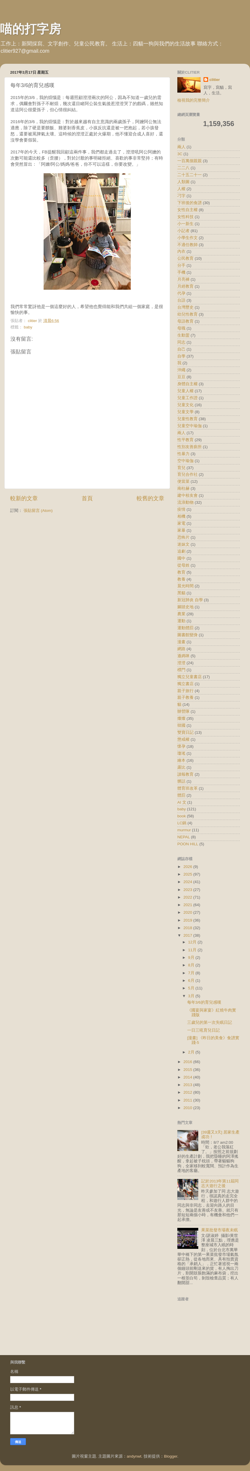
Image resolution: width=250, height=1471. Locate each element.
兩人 (181, 433)
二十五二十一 (189, 175)
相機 (181, 516)
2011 (188, 1100)
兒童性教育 (187, 419)
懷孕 (181, 746)
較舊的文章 (150, 498)
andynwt (134, 1456)
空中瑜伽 (185, 461)
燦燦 (181, 718)
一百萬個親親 (189, 161)
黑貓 (181, 593)
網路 (181, 649)
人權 (181, 189)
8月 (191, 965)
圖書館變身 (187, 635)
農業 (181, 614)
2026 (188, 866)
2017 (188, 935)
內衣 (181, 251)
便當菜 (183, 481)
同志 (181, 342)
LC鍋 (181, 823)
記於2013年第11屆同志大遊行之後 (220, 1183)
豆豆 (181, 377)
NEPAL (183, 837)
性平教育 (185, 440)
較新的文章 (24, 498)
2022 (188, 897)
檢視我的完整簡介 (193, 100)
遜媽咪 (183, 656)
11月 (193, 950)
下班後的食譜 (189, 203)
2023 (188, 889)
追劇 (181, 551)
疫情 (181, 509)
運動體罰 (185, 628)
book (181, 816)
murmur (184, 830)
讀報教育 (185, 774)
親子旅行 (185, 691)
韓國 (181, 725)
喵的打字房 (30, 29)
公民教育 (185, 258)
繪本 (181, 760)
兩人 (181, 147)
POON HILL (187, 844)
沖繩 (181, 370)
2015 (188, 1069)
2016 (188, 1062)
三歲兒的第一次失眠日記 (209, 1022)
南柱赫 (183, 488)
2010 (188, 1108)
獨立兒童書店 (189, 677)
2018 (188, 928)
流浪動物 (185, 502)
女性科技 (185, 217)
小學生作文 (187, 238)
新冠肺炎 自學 (190, 600)
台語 (181, 300)
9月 (191, 957)
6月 (191, 980)
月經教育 (185, 286)
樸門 (181, 670)
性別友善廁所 (189, 447)
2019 (188, 920)
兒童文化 (185, 405)
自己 (181, 349)
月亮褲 (183, 279)
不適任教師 (187, 245)
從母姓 (183, 565)
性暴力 (183, 454)
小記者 (183, 231)
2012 (188, 1092)
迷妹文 (183, 544)
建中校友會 (187, 495)
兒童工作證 (187, 398)
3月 (191, 996)
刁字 (181, 196)
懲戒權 (183, 739)
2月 (191, 1052)
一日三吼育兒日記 (203, 1030)
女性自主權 (187, 210)
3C (179, 154)
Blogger (170, 1456)
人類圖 (183, 182)
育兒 (181, 468)
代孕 (181, 293)
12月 (193, 942)
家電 (181, 523)
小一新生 (185, 224)
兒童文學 (185, 412)
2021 (188, 905)
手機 (181, 272)
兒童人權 (185, 391)
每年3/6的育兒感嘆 (204, 1002)
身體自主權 (187, 384)
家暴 (181, 530)
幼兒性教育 (187, 314)
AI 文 (181, 802)
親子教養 (185, 697)
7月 (191, 973)
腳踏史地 (185, 607)
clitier (214, 79)
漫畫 (181, 642)
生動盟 (183, 335)
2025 (188, 874)
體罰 (181, 795)
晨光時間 (185, 586)
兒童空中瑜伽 (189, 426)
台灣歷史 (185, 307)
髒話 (181, 781)
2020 (188, 912)
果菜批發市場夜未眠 (219, 1230)
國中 (181, 558)
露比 (181, 767)
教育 (181, 572)
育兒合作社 (187, 474)
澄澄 (181, 663)
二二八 (183, 168)
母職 (181, 328)
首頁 (87, 498)
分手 (181, 265)
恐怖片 (183, 537)
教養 (181, 579)
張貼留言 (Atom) (38, 510)
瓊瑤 (181, 753)
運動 (181, 621)
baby (28, 327)
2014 (188, 1077)
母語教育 (185, 321)
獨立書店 (185, 684)
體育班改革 (187, 788)
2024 (188, 882)
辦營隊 (183, 711)
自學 (181, 356)
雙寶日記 (185, 732)
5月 (191, 988)
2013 (188, 1085)
